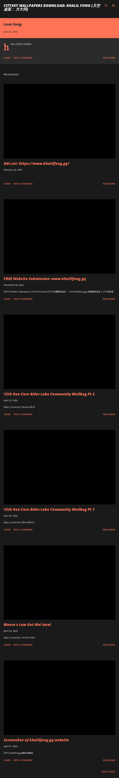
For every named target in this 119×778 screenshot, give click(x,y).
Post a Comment (23, 57)
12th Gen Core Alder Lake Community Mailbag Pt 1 (49, 509)
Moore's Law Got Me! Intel (27, 624)
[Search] (106, 5)
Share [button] (7, 57)
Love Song (13, 24)
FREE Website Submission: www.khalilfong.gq (45, 278)
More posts (108, 771)
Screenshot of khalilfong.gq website (36, 739)
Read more (109, 57)
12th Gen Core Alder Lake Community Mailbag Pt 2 (49, 393)
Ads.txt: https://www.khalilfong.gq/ (36, 163)
